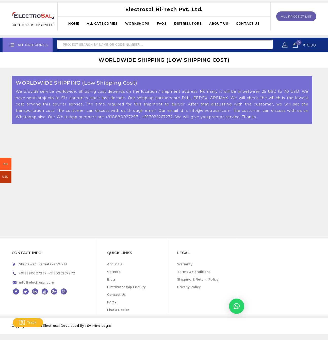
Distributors (188, 23)
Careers (113, 272)
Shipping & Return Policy (198, 279)
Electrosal (52, 326)
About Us (218, 23)
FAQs (162, 23)
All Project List (296, 16)
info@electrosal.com (36, 282)
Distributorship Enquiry (126, 287)
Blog (111, 279)
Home (73, 23)
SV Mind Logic (99, 326)
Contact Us (248, 23)
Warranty (185, 264)
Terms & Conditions (193, 272)
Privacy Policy (189, 287)
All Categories (102, 23)
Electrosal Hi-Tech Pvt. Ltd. (164, 9)
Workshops (137, 23)
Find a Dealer (118, 310)
